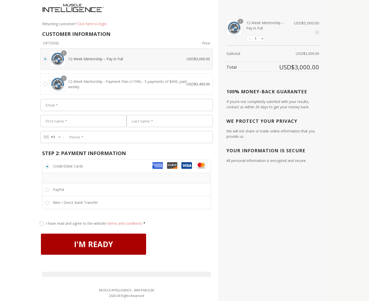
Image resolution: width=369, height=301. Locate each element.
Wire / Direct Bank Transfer (75, 202)
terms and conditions (124, 223)
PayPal (58, 189)
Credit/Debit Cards (68, 166)
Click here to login (91, 23)
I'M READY (93, 244)
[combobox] (52, 137)
